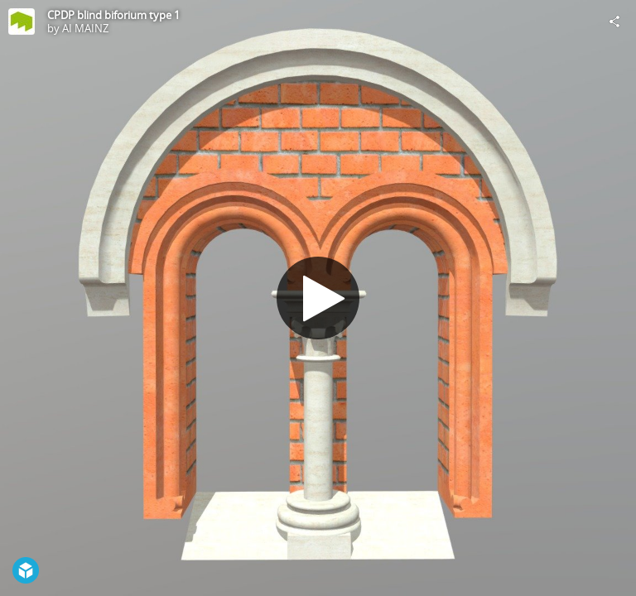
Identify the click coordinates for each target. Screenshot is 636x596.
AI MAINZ (85, 28)
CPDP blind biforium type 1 (113, 14)
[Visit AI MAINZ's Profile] (21, 21)
